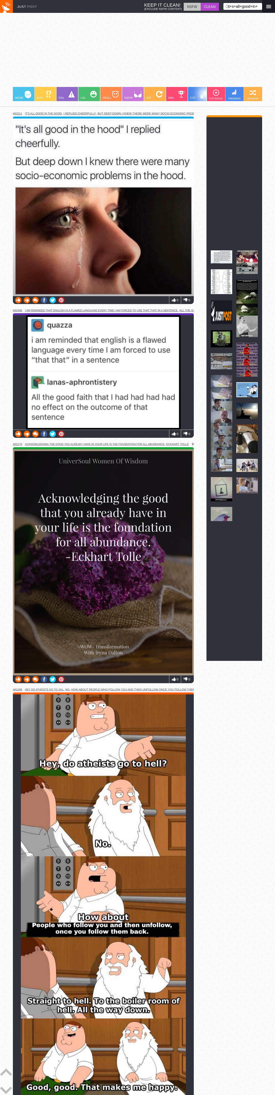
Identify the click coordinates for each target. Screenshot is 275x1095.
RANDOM (253, 95)
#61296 (17, 689)
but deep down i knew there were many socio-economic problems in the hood (159, 113)
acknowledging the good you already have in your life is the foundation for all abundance (94, 444)
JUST (27, 6)
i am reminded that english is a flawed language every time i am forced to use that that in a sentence (101, 310)
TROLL (110, 95)
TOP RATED (216, 95)
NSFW (133, 95)
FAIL (67, 95)
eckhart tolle (177, 444)
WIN (176, 95)
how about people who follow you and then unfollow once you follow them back (137, 689)
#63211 (17, 113)
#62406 (17, 310)
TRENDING (234, 94)
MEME (23, 95)
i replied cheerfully (79, 113)
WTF (44, 95)
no (67, 689)
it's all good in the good (43, 113)
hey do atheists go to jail (44, 689)
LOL (89, 95)
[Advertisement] (137, 52)
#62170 (17, 444)
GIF (154, 95)
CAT (199, 95)
